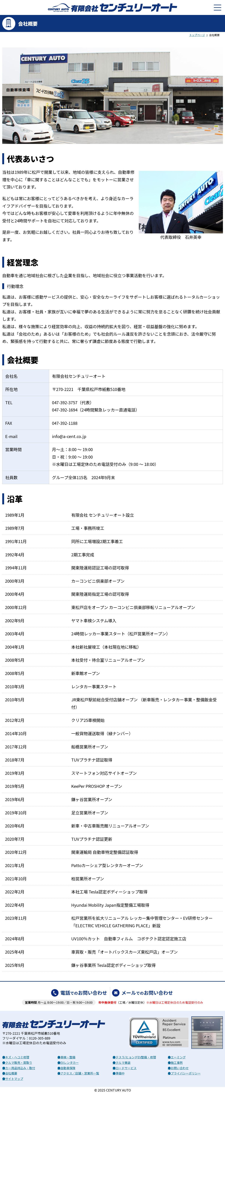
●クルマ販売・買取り (17, 1062)
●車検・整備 (66, 1057)
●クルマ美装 (122, 1062)
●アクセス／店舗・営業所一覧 (78, 1073)
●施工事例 (175, 1062)
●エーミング (177, 1057)
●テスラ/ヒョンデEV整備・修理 (134, 1057)
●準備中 (119, 1073)
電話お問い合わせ (83, 992)
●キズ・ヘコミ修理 (15, 1057)
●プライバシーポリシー (184, 1073)
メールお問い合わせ (147, 992)
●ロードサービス (125, 1068)
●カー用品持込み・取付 (18, 1068)
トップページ (197, 35)
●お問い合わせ (178, 1068)
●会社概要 (9, 1073)
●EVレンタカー (68, 1062)
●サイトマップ (12, 1078)
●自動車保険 (66, 1068)
